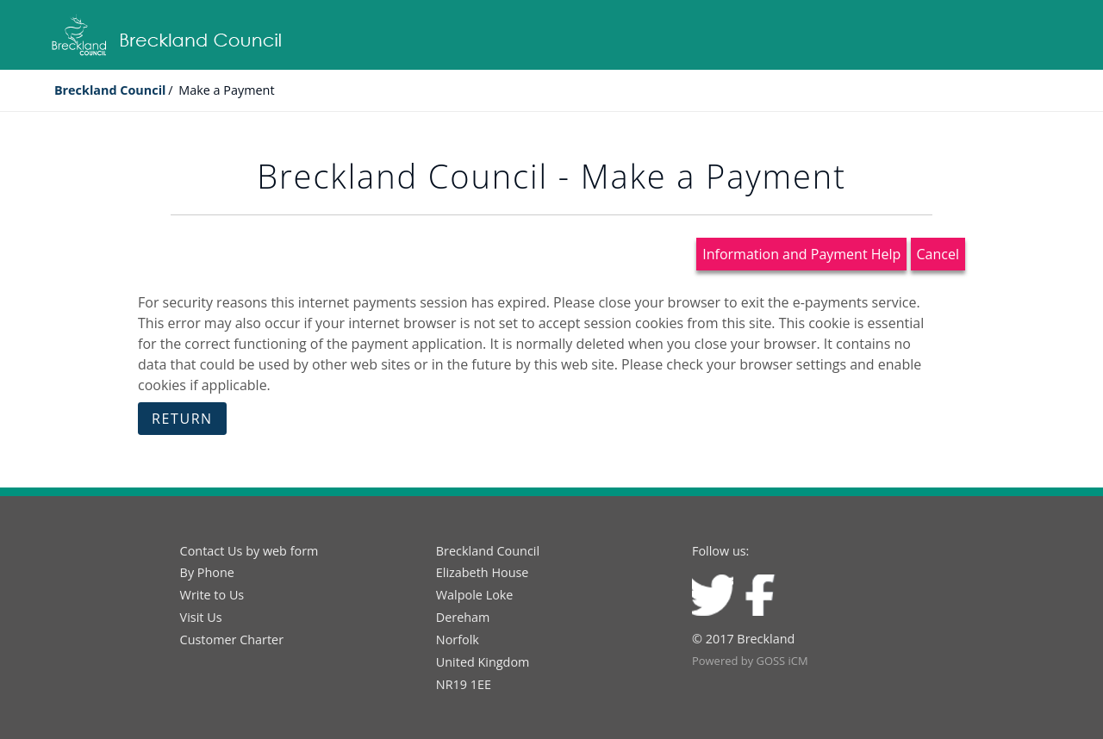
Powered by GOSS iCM (750, 660)
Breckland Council (110, 90)
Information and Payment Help (801, 254)
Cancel (938, 254)
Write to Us (212, 595)
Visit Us (201, 617)
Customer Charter (232, 639)
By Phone (207, 572)
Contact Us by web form (249, 551)
